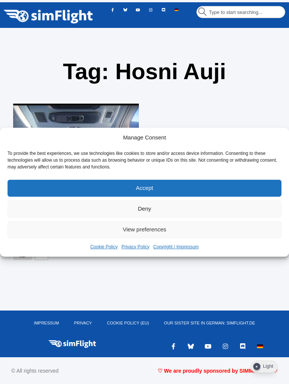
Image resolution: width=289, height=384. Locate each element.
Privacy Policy (136, 246)
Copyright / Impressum (176, 246)
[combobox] (240, 12)
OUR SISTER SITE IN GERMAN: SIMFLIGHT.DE (209, 323)
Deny (144, 208)
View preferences (144, 229)
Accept (144, 188)
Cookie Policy (104, 246)
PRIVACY (83, 323)
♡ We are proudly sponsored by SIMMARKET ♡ (218, 371)
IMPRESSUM (46, 323)
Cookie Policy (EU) (128, 323)
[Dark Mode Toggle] (264, 367)
